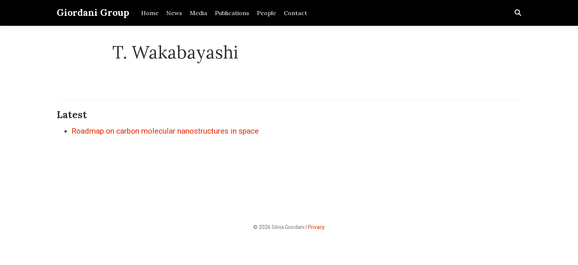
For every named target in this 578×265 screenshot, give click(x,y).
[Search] (518, 13)
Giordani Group (93, 12)
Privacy (316, 227)
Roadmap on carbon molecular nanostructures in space (165, 131)
